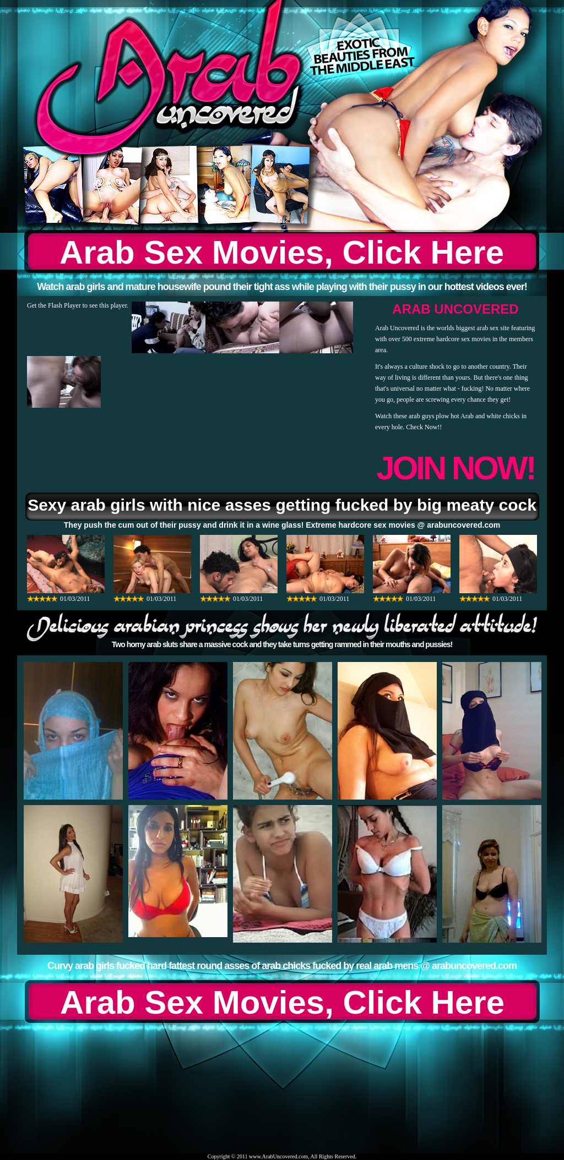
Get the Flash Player (54, 305)
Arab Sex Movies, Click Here (281, 252)
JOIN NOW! (455, 468)
